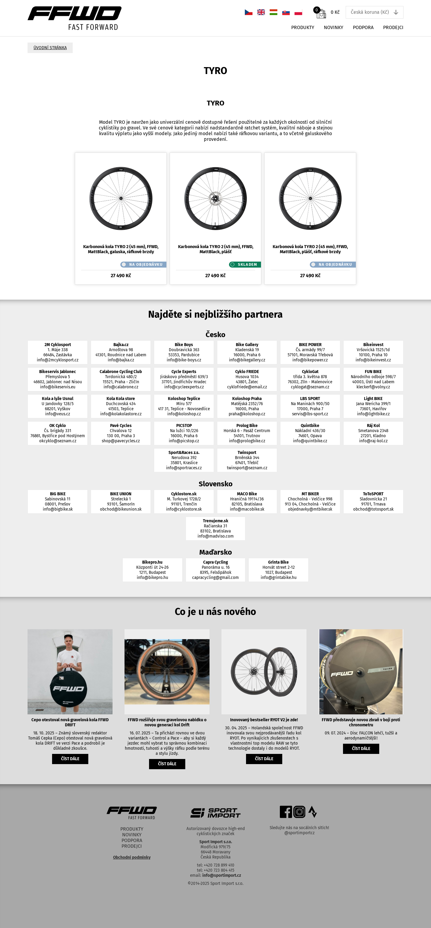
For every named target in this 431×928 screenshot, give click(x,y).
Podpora (363, 27)
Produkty (302, 27)
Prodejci (393, 27)
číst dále (70, 758)
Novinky (333, 27)
